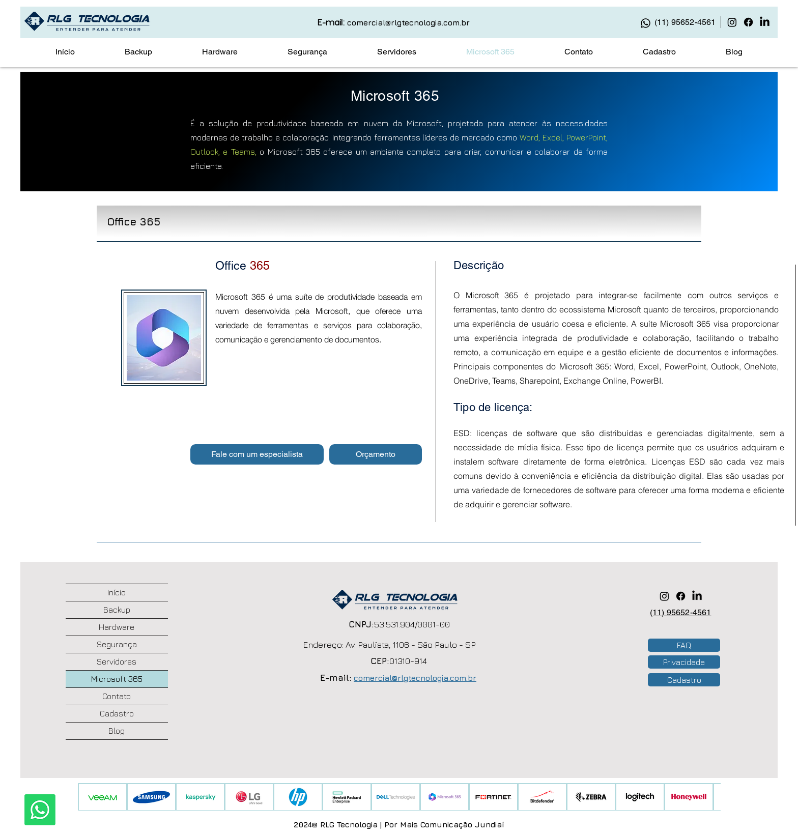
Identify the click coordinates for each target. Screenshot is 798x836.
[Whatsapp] (39, 809)
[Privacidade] (684, 662)
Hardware (116, 626)
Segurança (117, 644)
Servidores (116, 661)
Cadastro (117, 713)
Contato (116, 696)
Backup (116, 609)
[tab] (399, 220)
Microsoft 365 (116, 678)
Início (116, 592)
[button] (257, 454)
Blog (116, 730)
